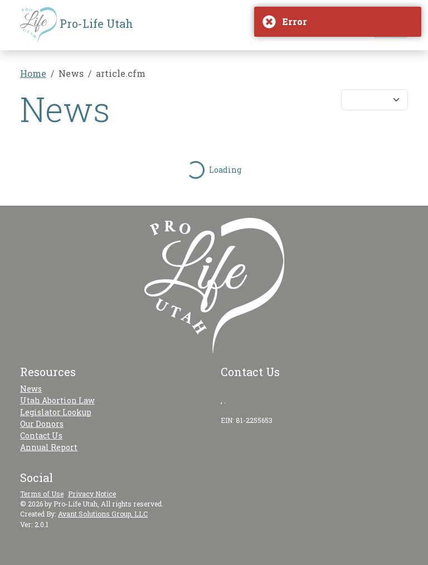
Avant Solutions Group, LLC (103, 513)
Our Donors (42, 423)
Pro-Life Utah (76, 25)
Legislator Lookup (55, 412)
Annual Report (48, 447)
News (31, 388)
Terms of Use (42, 493)
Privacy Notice (92, 493)
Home (33, 73)
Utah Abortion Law (57, 400)
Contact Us (41, 435)
